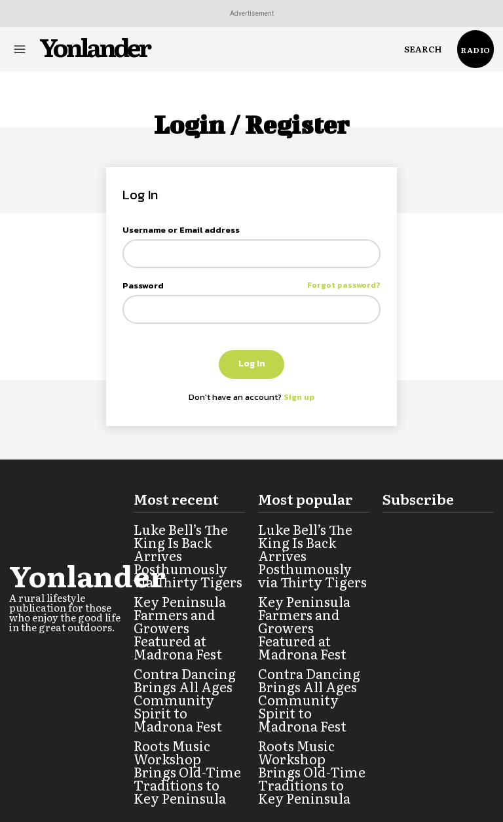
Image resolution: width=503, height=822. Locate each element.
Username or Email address (181, 229)
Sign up (299, 397)
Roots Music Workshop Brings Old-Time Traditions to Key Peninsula (186, 707)
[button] (423, 49)
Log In (251, 363)
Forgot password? (344, 285)
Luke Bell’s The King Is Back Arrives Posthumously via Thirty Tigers (184, 561)
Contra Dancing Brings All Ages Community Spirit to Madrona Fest (186, 658)
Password (251, 285)
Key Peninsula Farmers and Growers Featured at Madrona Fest (189, 610)
